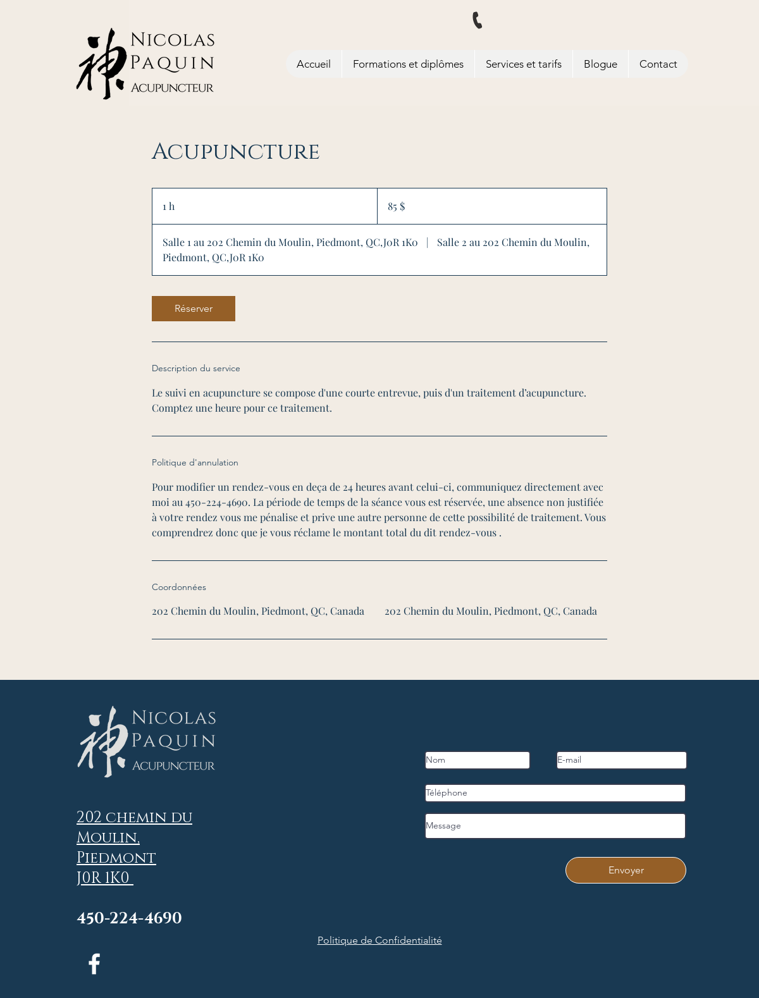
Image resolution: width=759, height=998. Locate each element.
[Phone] (478, 20)
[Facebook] (94, 964)
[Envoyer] (625, 870)
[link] (193, 308)
